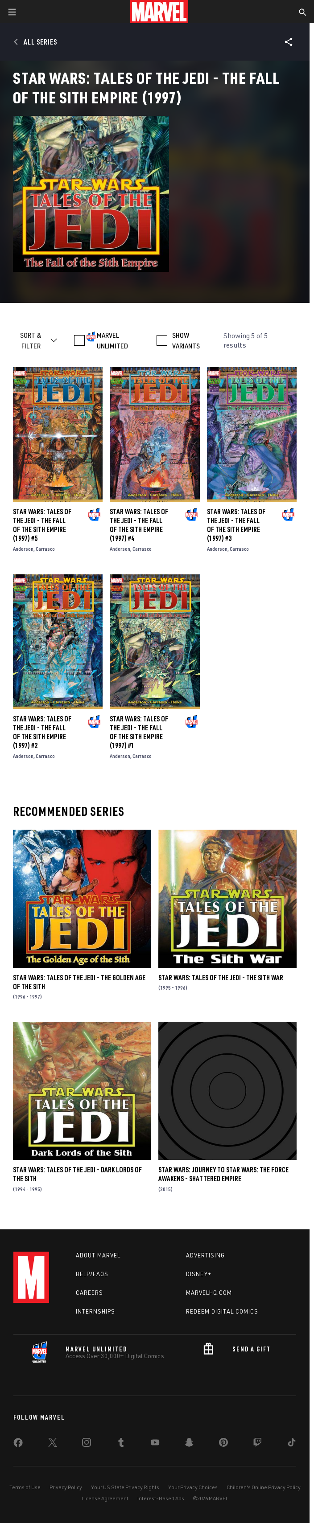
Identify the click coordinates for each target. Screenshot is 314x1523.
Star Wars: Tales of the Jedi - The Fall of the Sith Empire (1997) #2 (42, 732)
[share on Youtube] (155, 1444)
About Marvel (98, 1255)
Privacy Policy (66, 1487)
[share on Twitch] (257, 1444)
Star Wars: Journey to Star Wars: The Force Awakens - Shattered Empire (223, 1174)
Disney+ (198, 1273)
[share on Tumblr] (120, 1444)
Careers (89, 1292)
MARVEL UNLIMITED (112, 340)
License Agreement (105, 1498)
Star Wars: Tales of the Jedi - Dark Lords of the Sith (77, 1174)
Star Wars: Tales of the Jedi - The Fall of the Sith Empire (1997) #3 (236, 525)
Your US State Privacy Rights (125, 1487)
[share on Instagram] (86, 1444)
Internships (95, 1311)
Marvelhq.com (209, 1292)
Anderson (23, 548)
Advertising (205, 1255)
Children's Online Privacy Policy (264, 1487)
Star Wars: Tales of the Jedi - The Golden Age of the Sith (79, 982)
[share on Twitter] (52, 1444)
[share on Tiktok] (291, 1444)
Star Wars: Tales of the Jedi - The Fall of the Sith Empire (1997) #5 (42, 525)
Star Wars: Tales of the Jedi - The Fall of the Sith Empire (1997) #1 (139, 732)
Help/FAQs (92, 1273)
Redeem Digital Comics (222, 1311)
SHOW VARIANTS (186, 340)
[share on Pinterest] (223, 1444)
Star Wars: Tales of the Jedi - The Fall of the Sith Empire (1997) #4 (139, 525)
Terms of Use (25, 1487)
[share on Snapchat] (189, 1444)
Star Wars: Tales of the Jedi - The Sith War (220, 977)
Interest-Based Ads (160, 1498)
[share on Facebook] (18, 1444)
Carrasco (45, 548)
